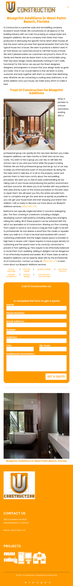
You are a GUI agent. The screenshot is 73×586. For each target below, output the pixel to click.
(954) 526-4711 (29, 206)
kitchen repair (26, 270)
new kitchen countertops (44, 275)
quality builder (44, 269)
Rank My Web (51, 575)
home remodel (11, 270)
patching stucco (62, 270)
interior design (26, 275)
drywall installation (11, 275)
